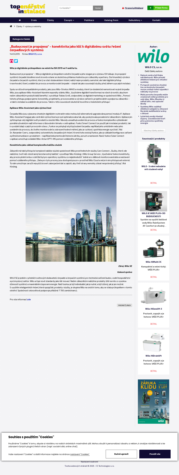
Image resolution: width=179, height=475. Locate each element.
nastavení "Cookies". (80, 454)
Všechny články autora (153, 130)
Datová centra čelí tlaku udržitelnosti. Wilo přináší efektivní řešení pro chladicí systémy (152, 78)
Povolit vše (154, 454)
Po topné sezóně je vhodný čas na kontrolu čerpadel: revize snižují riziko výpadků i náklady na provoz (153, 88)
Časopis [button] (69, 20)
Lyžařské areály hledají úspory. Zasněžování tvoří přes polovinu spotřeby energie (151, 119)
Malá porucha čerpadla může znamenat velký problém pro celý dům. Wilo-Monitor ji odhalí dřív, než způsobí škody (153, 99)
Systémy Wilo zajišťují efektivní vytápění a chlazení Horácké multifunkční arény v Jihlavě (153, 110)
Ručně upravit (121, 454)
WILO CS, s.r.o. (35, 54)
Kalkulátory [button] (135, 20)
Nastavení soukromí (89, 462)
